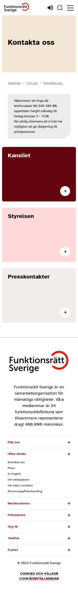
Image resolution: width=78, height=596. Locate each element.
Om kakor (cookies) (20, 485)
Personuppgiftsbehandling (25, 491)
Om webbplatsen (19, 479)
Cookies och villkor (39, 574)
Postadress (17, 515)
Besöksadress (19, 503)
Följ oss (14, 442)
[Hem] (16, 7)
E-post (13, 550)
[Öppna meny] (70, 8)
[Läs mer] (39, 174)
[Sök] (60, 7)
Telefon (13, 538)
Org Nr (13, 527)
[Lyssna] (50, 7)
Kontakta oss (16, 462)
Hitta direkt (17, 454)
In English (14, 474)
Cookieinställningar (39, 579)
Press (11, 468)
